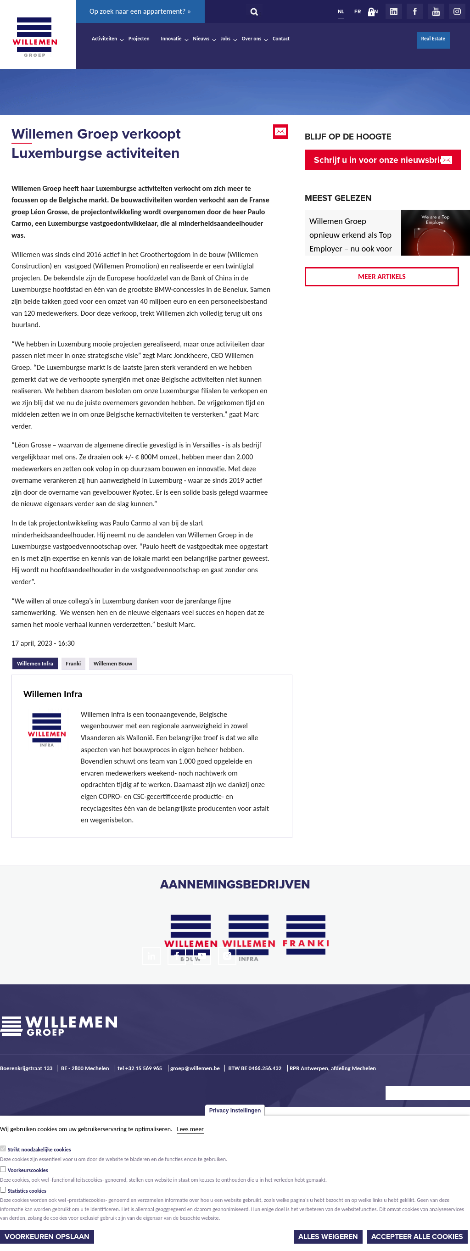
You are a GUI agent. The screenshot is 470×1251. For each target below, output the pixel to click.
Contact (281, 38)
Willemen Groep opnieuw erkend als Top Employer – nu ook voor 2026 (350, 242)
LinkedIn (394, 11)
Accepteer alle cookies (417, 1236)
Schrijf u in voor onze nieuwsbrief (381, 160)
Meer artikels (382, 276)
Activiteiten (104, 38)
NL (341, 11)
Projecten (139, 38)
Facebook (415, 11)
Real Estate (433, 38)
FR (357, 11)
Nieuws (201, 38)
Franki (73, 663)
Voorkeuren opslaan (47, 1236)
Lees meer (190, 1129)
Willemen (34, 37)
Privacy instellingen (235, 1110)
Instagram (457, 11)
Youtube (436, 11)
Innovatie (171, 38)
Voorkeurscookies (28, 1170)
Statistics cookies (27, 1191)
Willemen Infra (37, 662)
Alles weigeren (328, 1236)
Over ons (252, 38)
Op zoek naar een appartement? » (140, 11)
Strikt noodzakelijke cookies (39, 1149)
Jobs (225, 38)
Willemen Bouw (113, 663)
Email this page (281, 131)
